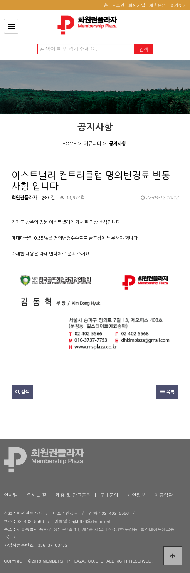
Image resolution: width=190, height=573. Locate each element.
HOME (69, 143)
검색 (22, 392)
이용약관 (164, 494)
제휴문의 (157, 5)
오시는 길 (37, 494)
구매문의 (109, 494)
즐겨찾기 (178, 5)
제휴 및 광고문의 (73, 494)
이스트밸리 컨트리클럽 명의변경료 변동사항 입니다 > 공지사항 (89, 25)
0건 (48, 197)
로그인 (118, 5)
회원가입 (136, 5)
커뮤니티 (92, 143)
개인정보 (136, 494)
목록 (167, 392)
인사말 (11, 494)
